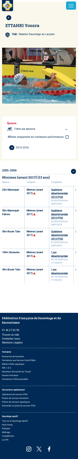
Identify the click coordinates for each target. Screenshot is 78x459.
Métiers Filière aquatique (13, 364)
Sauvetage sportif (10, 416)
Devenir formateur (10, 375)
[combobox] (41, 129)
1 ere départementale (59, 254)
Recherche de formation (13, 356)
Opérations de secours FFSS (14, 394)
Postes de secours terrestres (15, 398)
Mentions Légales (12, 342)
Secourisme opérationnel (13, 390)
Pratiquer (6, 428)
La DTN (5, 440)
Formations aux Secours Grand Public (19, 360)
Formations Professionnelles (15, 379)
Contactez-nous (11, 338)
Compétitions (8, 436)
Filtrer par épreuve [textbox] (24, 128)
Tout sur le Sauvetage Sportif (15, 421)
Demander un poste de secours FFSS (18, 406)
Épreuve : (12, 123)
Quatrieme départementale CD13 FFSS (59, 193)
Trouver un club (10, 334)
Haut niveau (7, 425)
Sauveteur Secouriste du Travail (16, 372)
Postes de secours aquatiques (16, 402)
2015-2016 (19, 147)
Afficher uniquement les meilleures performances (36, 136)
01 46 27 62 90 (10, 330)
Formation (6, 352)
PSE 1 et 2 (6, 368)
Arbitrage (6, 432)
